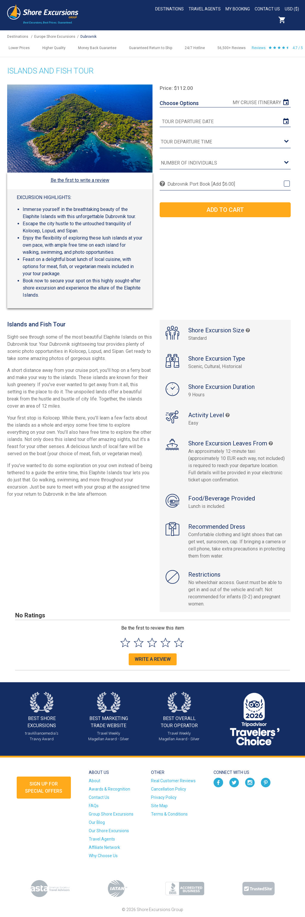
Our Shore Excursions (109, 830)
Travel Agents (205, 9)
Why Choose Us (103, 855)
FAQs (94, 805)
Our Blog (97, 822)
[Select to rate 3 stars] (152, 642)
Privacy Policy (164, 797)
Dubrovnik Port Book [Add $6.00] (201, 184)
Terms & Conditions (169, 814)
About (94, 780)
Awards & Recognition (109, 789)
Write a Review (153, 659)
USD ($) (292, 9)
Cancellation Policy (168, 789)
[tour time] (225, 142)
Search (295, 20)
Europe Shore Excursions (54, 37)
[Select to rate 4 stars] (165, 642)
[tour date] (225, 121)
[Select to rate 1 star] (125, 642)
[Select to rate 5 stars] (179, 642)
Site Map (159, 805)
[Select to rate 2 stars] (139, 642)
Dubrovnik (88, 37)
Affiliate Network (104, 847)
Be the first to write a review (80, 180)
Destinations (169, 9)
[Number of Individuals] (225, 163)
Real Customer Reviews (173, 780)
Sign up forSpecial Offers (43, 787)
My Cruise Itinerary (257, 102)
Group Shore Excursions (111, 814)
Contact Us (267, 9)
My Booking (237, 9)
